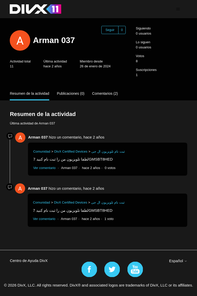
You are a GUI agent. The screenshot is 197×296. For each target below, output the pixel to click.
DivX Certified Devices (70, 151)
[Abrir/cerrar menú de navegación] (178, 9)
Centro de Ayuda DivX (28, 260)
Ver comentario (44, 168)
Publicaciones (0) (70, 93)
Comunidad (41, 151)
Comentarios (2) (105, 93)
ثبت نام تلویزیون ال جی (108, 151)
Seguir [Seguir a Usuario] (109, 30)
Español (178, 261)
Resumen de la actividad (29, 93)
